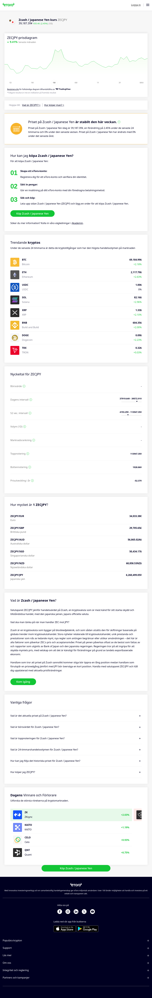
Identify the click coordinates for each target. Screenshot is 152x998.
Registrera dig (13, 89)
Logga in (136, 5)
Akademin (77, 223)
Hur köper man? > (54, 105)
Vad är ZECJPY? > (31, 105)
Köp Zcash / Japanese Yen (32, 213)
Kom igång (23, 681)
